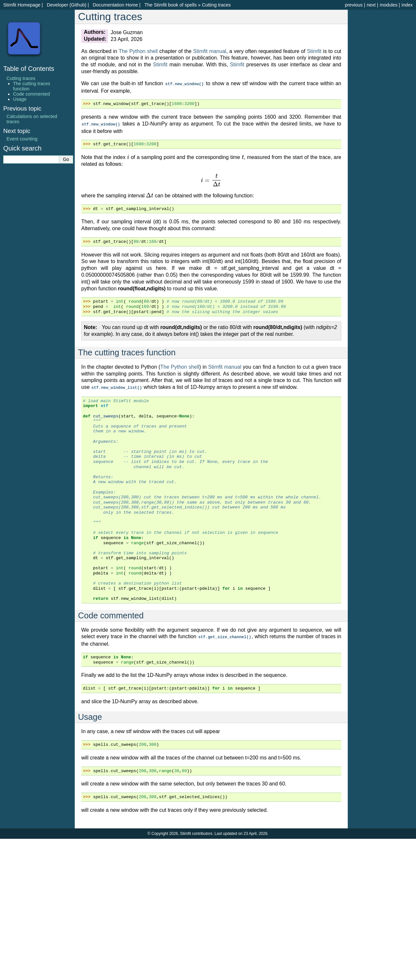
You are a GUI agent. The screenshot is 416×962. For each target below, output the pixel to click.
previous (353, 4)
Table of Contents (28, 68)
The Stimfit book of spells (170, 4)
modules (388, 4)
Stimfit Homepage (21, 4)
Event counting (21, 138)
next (371, 4)
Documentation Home (115, 4)
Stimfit (314, 51)
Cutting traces (216, 4)
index (407, 4)
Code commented (31, 94)
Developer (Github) (66, 4)
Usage (20, 99)
